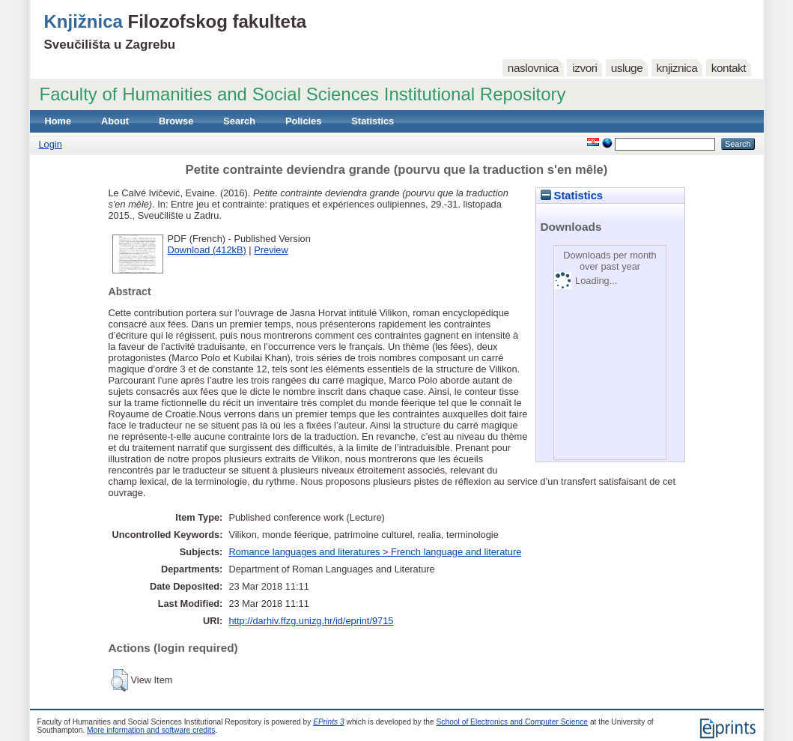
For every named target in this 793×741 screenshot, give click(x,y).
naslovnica (533, 67)
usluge (627, 67)
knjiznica (677, 67)
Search (239, 121)
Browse (176, 121)
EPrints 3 (328, 722)
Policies (303, 121)
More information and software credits (151, 730)
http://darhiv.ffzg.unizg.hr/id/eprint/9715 (310, 620)
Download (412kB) (207, 249)
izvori (584, 67)
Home (58, 121)
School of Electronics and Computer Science (513, 722)
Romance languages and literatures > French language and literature (374, 551)
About (115, 121)
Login (50, 144)
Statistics (372, 121)
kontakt (728, 67)
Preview (271, 249)
